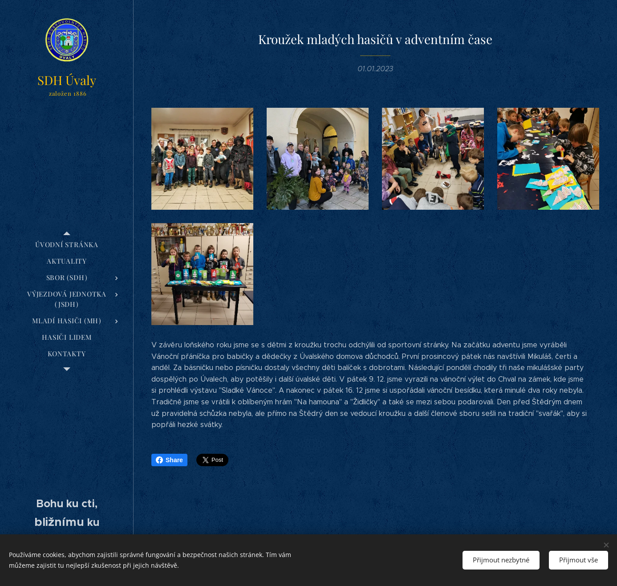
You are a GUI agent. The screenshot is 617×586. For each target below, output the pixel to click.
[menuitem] (67, 245)
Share (169, 460)
